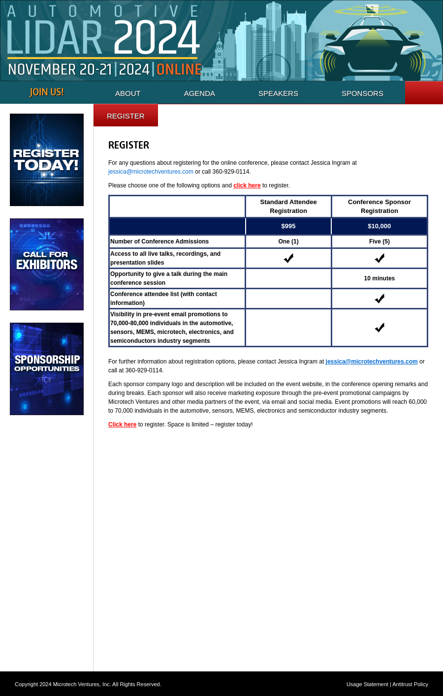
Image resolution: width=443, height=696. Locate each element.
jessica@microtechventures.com (150, 171)
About (128, 93)
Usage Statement (367, 684)
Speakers (278, 93)
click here (246, 185)
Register (126, 116)
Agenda (199, 93)
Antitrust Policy (410, 684)
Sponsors (362, 93)
